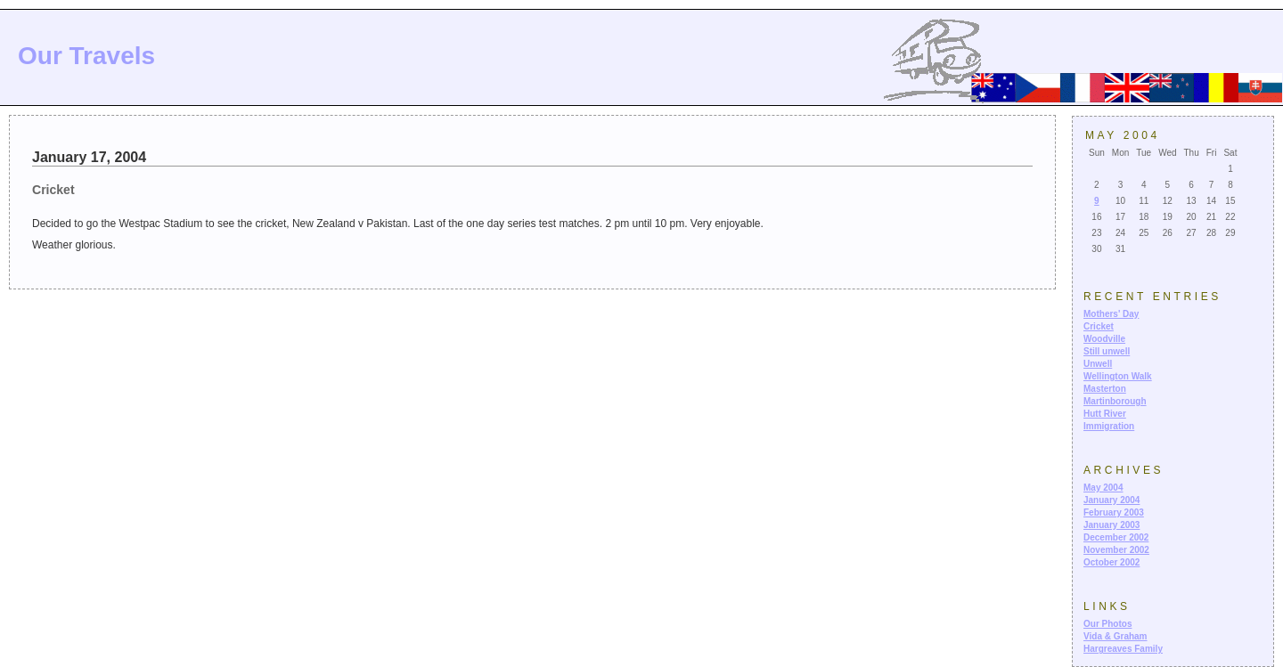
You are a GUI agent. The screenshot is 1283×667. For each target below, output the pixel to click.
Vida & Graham (1115, 636)
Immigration (1108, 426)
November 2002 (1116, 550)
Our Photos (1107, 624)
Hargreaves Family (1123, 649)
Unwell (1097, 364)
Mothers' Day (1111, 314)
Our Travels (86, 55)
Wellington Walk (1117, 376)
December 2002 (1115, 537)
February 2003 (1113, 512)
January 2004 (1111, 500)
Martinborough (1115, 401)
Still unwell (1106, 351)
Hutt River (1104, 414)
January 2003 (1111, 525)
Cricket (1098, 326)
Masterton (1104, 389)
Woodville (1104, 339)
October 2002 (1111, 562)
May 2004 (1103, 487)
